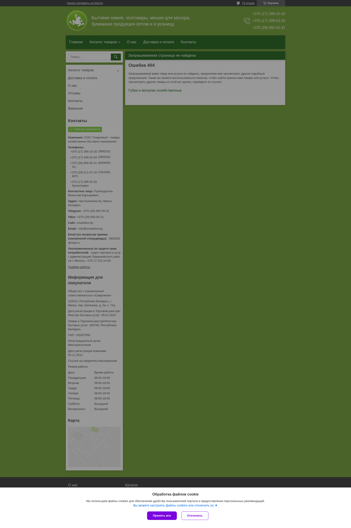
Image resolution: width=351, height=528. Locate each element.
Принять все (162, 515)
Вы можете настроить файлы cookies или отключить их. (173, 505)
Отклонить (195, 515)
